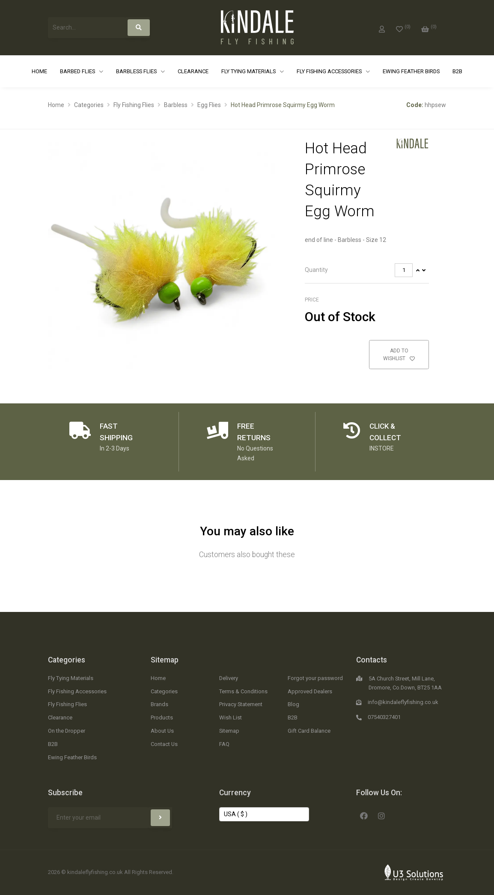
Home (39, 71)
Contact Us (164, 744)
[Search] (139, 27)
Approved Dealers (310, 691)
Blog (293, 704)
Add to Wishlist (399, 354)
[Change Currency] (264, 814)
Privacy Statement (240, 704)
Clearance (193, 71)
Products (162, 717)
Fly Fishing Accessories (330, 71)
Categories (89, 104)
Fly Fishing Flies (133, 104)
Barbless (175, 104)
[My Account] (382, 27)
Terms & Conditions (243, 691)
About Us (162, 731)
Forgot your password (315, 678)
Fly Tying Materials (249, 71)
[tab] (367, 270)
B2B (457, 71)
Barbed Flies (78, 71)
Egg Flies (209, 104)
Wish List (230, 717)
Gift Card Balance (309, 731)
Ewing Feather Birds (411, 71)
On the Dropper (66, 731)
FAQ (224, 744)
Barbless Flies (137, 71)
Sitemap (165, 660)
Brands (159, 704)
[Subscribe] (160, 817)
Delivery (228, 678)
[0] (403, 27)
